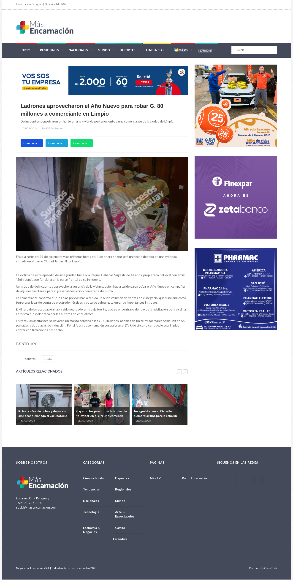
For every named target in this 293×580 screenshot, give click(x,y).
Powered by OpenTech (263, 568)
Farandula (120, 540)
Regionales (49, 51)
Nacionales (78, 51)
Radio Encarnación (195, 478)
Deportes (128, 51)
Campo (120, 528)
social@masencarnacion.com (36, 508)
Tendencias (154, 51)
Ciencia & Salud (94, 478)
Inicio (25, 51)
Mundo (104, 51)
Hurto (48, 359)
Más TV (155, 478)
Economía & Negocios (91, 530)
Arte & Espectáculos (124, 515)
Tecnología (91, 513)
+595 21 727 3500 (29, 503)
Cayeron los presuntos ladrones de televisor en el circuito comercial (101, 414)
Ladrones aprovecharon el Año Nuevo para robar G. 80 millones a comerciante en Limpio (92, 110)
